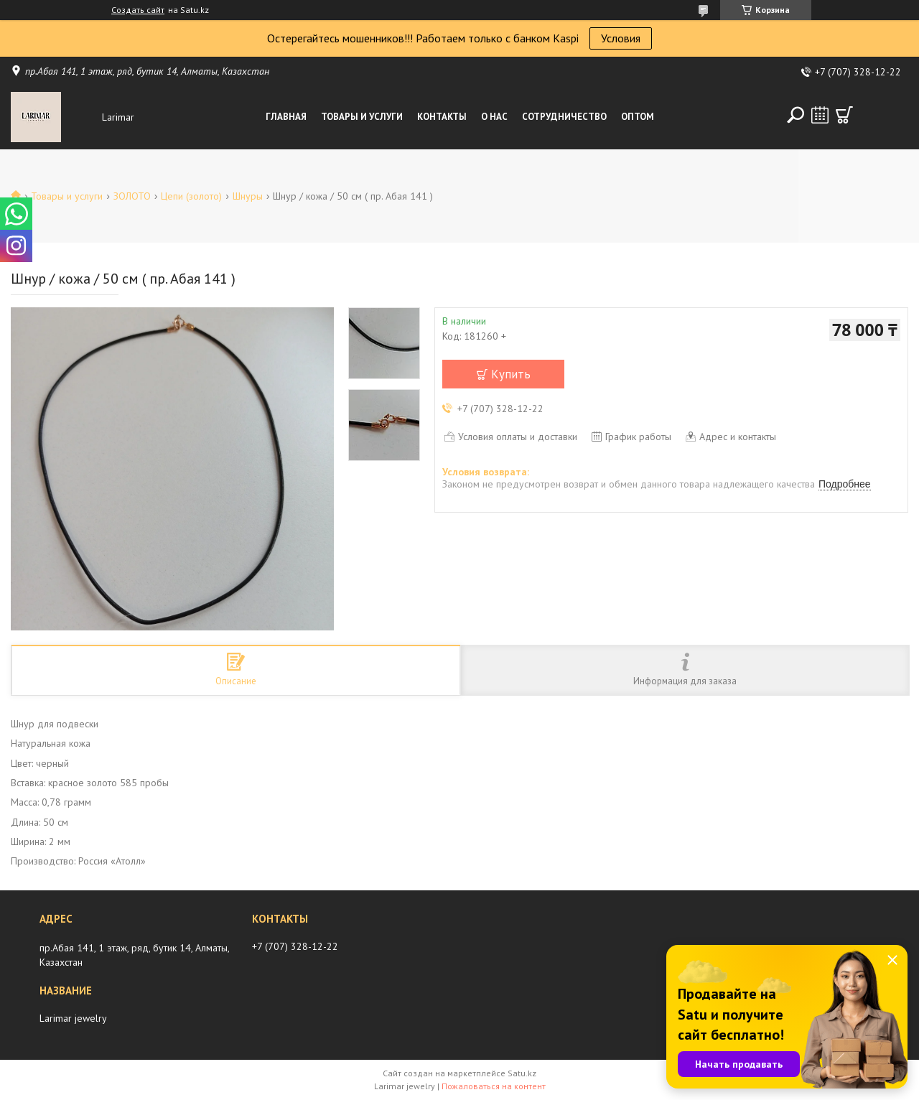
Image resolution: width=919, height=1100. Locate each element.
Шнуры (248, 196)
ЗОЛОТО (132, 196)
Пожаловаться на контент (494, 1086)
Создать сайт (137, 10)
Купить (511, 374)
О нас (494, 117)
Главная (286, 117)
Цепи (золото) (191, 196)
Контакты (442, 117)
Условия (620, 38)
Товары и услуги (362, 117)
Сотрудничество (564, 117)
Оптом (637, 117)
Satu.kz (522, 1073)
